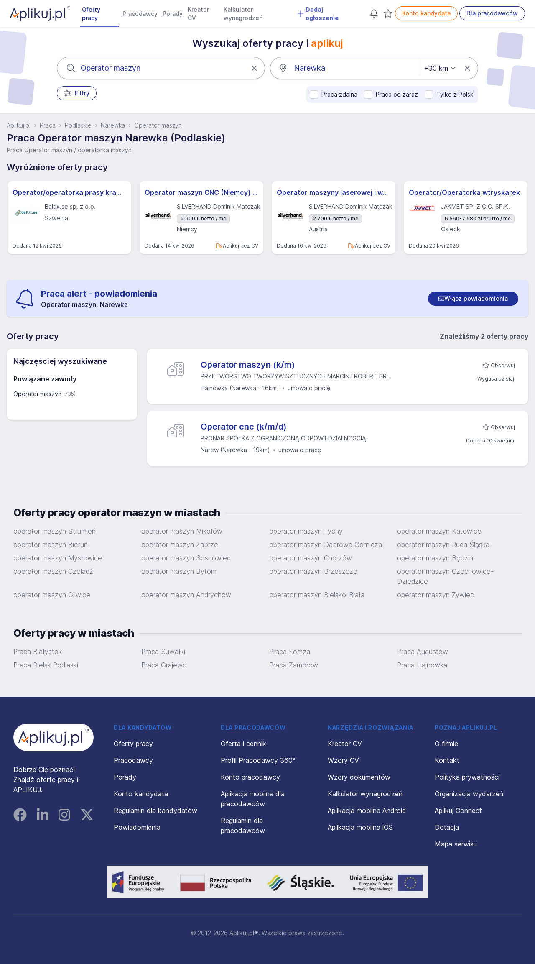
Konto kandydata (426, 13)
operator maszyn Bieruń (50, 544)
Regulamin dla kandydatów (155, 810)
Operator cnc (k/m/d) (244, 427)
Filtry (76, 93)
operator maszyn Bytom (179, 571)
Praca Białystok (37, 651)
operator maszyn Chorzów (310, 558)
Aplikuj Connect (458, 810)
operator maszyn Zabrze (179, 544)
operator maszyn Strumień (54, 531)
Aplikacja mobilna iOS (360, 827)
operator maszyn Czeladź (53, 571)
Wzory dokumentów (359, 777)
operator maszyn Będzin (435, 558)
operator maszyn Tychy (306, 531)
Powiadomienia (137, 827)
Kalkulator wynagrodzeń (243, 13)
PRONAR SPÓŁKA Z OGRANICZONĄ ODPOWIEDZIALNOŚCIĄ (283, 438)
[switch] (473, 299)
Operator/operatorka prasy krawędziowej (69, 192)
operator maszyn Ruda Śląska (443, 544)
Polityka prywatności (467, 777)
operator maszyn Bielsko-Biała (316, 595)
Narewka (113, 125)
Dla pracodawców (492, 13)
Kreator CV (198, 13)
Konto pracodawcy (250, 777)
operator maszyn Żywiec (435, 595)
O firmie (446, 743)
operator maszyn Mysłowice (57, 558)
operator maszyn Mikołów (181, 531)
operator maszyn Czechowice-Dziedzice (445, 576)
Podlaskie (78, 125)
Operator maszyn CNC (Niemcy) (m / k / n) (201, 192)
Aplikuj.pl (19, 125)
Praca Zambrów (293, 665)
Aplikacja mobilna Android (367, 810)
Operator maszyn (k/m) (248, 365)
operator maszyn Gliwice (51, 595)
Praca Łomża (289, 651)
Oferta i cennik (243, 743)
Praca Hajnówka (422, 665)
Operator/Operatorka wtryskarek (464, 192)
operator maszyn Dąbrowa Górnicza (325, 544)
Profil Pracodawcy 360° (258, 760)
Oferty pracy (91, 13)
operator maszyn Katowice (439, 531)
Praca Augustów (422, 651)
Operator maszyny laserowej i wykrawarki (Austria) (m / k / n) (333, 192)
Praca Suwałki (163, 651)
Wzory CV (343, 760)
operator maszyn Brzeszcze (313, 571)
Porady (173, 13)
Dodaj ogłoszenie (318, 13)
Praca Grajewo (164, 665)
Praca (48, 125)
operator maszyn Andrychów (186, 595)
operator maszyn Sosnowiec (186, 558)
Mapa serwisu (456, 844)
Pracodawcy (140, 13)
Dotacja (447, 827)
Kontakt (447, 760)
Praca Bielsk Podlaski (45, 665)
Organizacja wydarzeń (469, 794)
